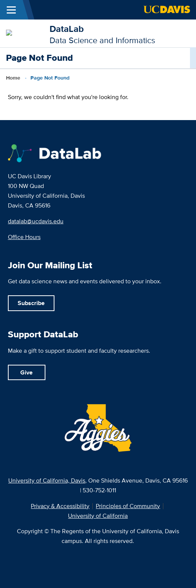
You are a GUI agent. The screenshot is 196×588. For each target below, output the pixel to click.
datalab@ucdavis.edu (35, 221)
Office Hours (24, 237)
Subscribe (31, 303)
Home (13, 77)
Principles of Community (128, 506)
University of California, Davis (46, 480)
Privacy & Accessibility (60, 506)
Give (26, 372)
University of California (98, 516)
